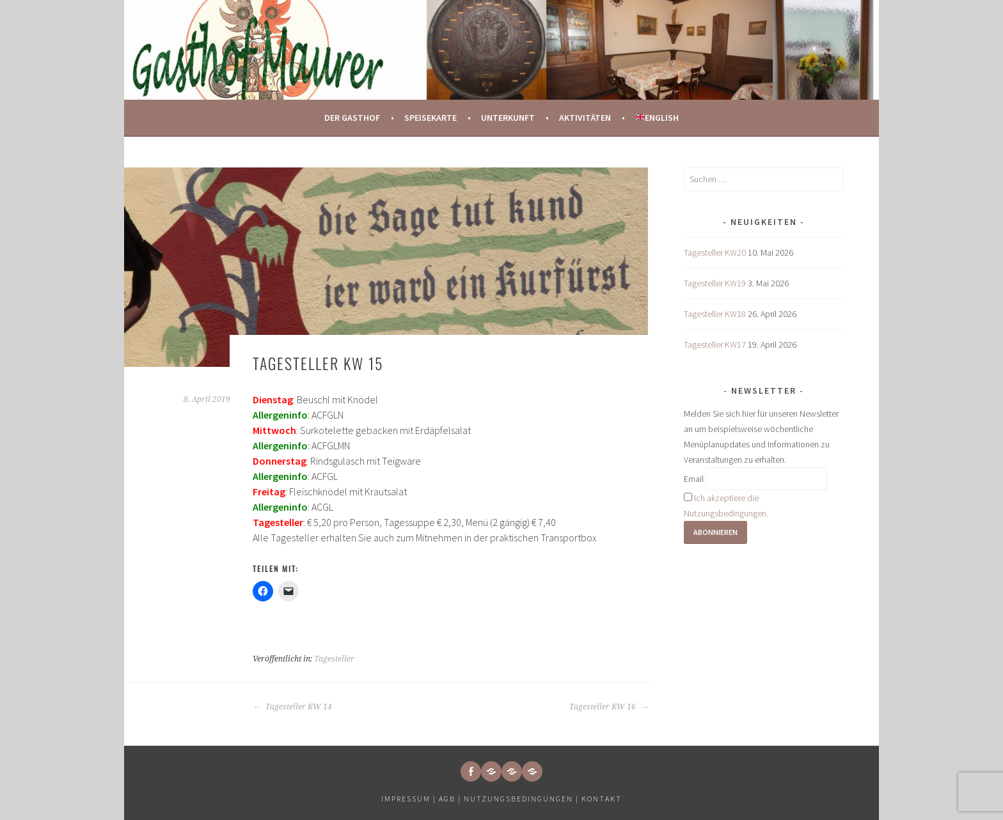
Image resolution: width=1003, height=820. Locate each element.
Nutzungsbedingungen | (522, 798)
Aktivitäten (585, 117)
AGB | (450, 798)
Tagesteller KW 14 (292, 706)
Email (694, 478)
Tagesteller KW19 (715, 283)
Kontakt (601, 798)
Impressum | (410, 798)
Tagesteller (334, 658)
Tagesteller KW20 (715, 252)
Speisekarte (430, 117)
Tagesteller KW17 (715, 344)
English (657, 117)
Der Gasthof (352, 117)
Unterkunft (508, 117)
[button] (491, 771)
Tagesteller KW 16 (609, 706)
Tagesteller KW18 (715, 314)
